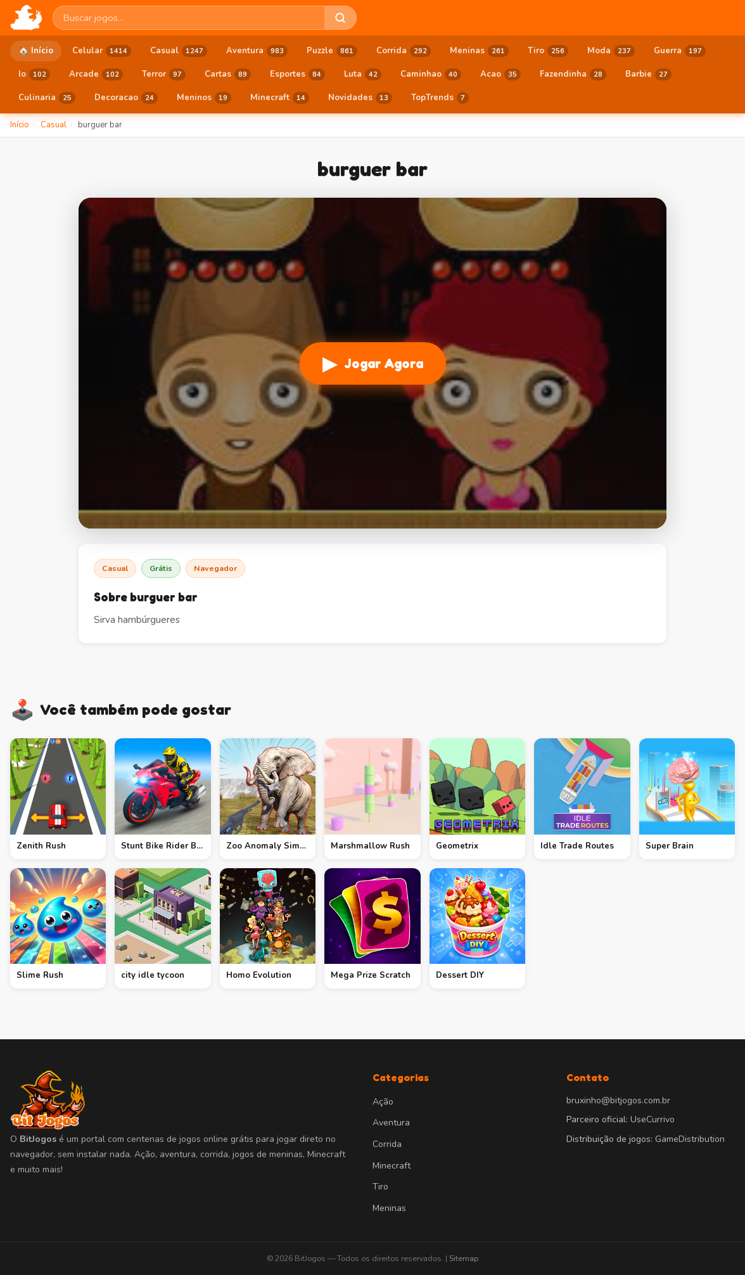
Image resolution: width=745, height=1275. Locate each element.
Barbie (648, 74)
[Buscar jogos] (188, 17)
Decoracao (126, 98)
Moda (611, 51)
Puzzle (332, 51)
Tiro (548, 51)
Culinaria (46, 98)
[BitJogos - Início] (26, 17)
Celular (101, 51)
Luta (362, 74)
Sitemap (463, 1258)
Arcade (96, 74)
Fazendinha (573, 74)
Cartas (228, 74)
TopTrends (440, 98)
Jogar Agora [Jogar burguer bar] (372, 363)
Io (34, 74)
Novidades (360, 98)
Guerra (680, 51)
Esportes (297, 74)
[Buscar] (340, 17)
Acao (500, 74)
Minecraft (279, 98)
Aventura (257, 51)
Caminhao (430, 74)
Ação (382, 1102)
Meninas (479, 51)
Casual (178, 51)
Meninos (204, 98)
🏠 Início (35, 50)
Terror (164, 74)
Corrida (403, 51)
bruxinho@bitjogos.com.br (618, 1100)
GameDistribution (690, 1139)
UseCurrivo (652, 1119)
